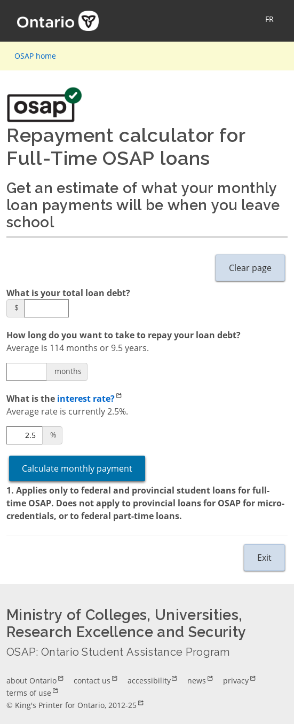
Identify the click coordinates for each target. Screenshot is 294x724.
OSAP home (35, 56)
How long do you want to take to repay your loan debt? (123, 335)
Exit (264, 557)
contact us (92, 680)
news (196, 680)
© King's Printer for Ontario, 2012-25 (71, 705)
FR (269, 19)
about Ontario (31, 680)
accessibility (149, 680)
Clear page (250, 268)
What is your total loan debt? (68, 293)
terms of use (28, 693)
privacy (236, 680)
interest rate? (86, 398)
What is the (64, 399)
